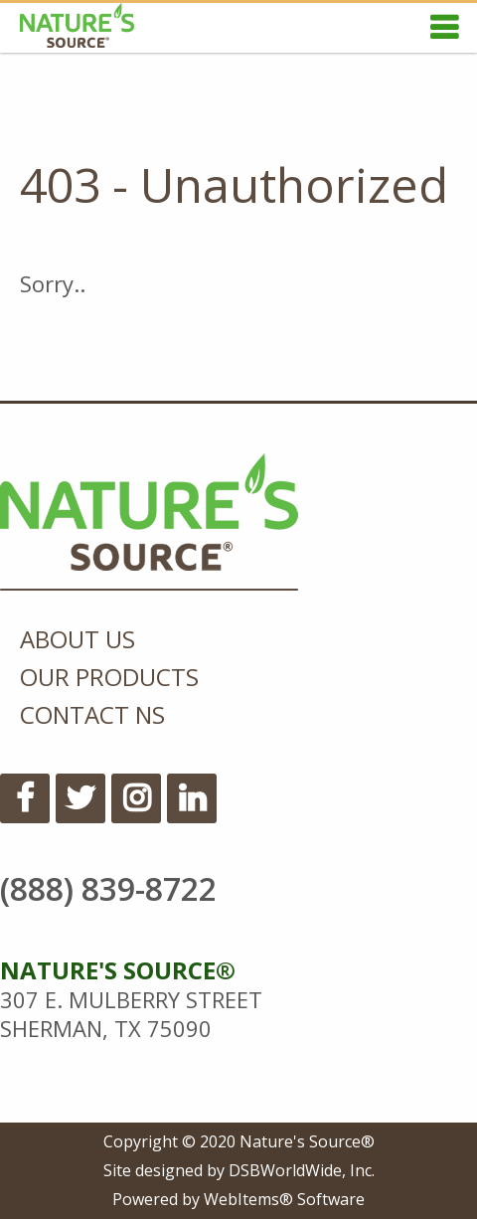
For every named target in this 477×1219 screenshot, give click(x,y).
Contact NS (92, 714)
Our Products (109, 676)
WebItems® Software (284, 1199)
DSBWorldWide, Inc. (302, 1170)
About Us (77, 638)
